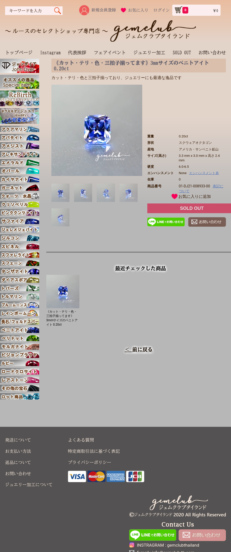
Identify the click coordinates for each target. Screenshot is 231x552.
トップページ (19, 52)
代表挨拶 (77, 52)
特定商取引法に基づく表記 (94, 451)
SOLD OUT (182, 52)
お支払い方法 (18, 451)
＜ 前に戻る (139, 349)
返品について (18, 462)
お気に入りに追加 (194, 196)
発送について (18, 440)
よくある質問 (81, 440)
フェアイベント (110, 52)
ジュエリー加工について (29, 484)
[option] (96, 130)
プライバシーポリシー (89, 462)
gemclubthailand (183, 545)
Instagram (50, 52)
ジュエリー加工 (149, 52)
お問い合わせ (212, 52)
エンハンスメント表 (204, 173)
